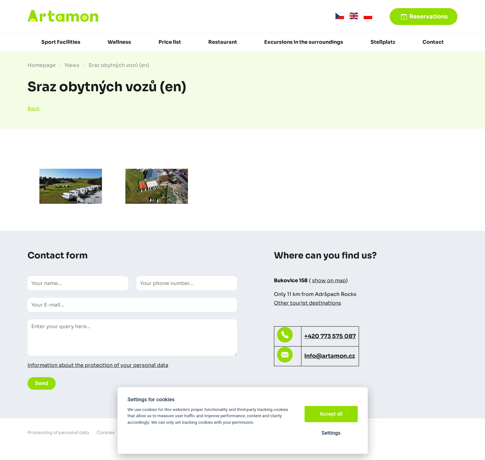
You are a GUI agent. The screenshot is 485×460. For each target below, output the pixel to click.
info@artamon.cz (329, 355)
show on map (329, 280)
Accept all (331, 414)
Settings (331, 433)
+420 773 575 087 (330, 336)
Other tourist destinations (307, 303)
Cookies (106, 432)
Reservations (428, 16)
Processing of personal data (58, 432)
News (72, 65)
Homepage (42, 65)
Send (41, 383)
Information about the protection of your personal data (98, 365)
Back (34, 108)
